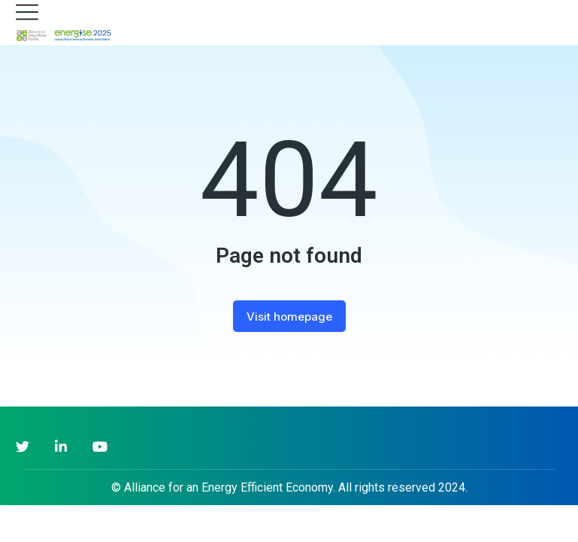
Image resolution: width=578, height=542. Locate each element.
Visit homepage (289, 316)
